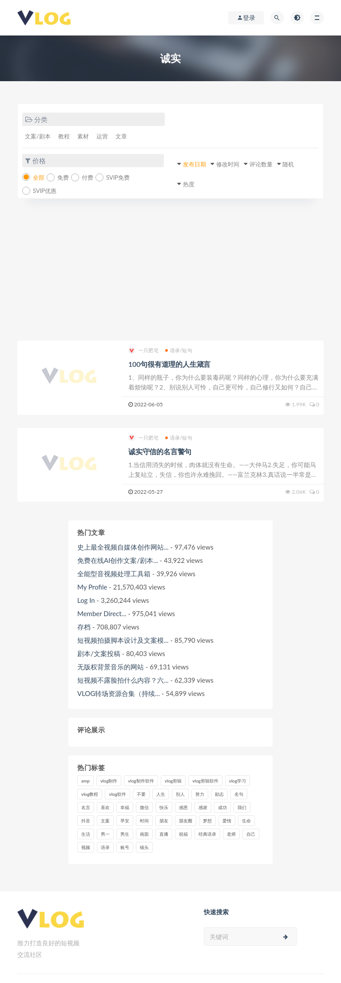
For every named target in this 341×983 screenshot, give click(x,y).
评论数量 (261, 164)
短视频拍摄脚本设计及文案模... (123, 640)
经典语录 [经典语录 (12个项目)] (207, 834)
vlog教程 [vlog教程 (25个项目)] (89, 794)
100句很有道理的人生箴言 (169, 364)
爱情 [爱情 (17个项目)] (226, 820)
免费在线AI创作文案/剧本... (117, 560)
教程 (64, 136)
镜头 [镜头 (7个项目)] (144, 847)
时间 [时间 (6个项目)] (144, 820)
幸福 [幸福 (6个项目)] (124, 807)
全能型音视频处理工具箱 (114, 574)
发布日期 (194, 164)
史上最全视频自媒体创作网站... (123, 547)
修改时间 (227, 164)
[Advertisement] (170, 274)
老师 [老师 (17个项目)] (231, 834)
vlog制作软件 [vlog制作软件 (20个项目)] (141, 780)
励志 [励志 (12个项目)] (219, 794)
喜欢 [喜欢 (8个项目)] (105, 807)
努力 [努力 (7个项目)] (199, 794)
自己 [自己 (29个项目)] (250, 834)
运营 (102, 136)
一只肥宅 (143, 350)
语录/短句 (178, 350)
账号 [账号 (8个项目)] (124, 847)
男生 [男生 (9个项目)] (124, 834)
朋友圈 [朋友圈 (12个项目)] (185, 820)
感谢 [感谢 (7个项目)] (202, 807)
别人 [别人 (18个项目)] (180, 794)
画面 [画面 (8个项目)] (144, 834)
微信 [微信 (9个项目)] (144, 807)
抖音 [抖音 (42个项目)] (85, 820)
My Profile (92, 587)
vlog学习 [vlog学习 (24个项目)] (237, 780)
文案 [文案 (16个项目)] (105, 820)
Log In (86, 600)
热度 (188, 184)
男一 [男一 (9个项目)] (105, 834)
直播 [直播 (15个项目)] (163, 834)
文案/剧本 (38, 136)
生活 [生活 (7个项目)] (85, 834)
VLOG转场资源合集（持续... (118, 693)
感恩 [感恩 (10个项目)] (183, 807)
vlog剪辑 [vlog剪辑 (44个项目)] (173, 780)
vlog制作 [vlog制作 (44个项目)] (108, 780)
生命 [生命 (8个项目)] (246, 820)
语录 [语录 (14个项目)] (105, 847)
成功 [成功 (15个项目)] (222, 807)
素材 (83, 136)
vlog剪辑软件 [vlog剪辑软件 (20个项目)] (205, 780)
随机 (288, 164)
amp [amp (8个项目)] (85, 780)
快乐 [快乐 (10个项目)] (163, 807)
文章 (121, 136)
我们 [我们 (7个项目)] (242, 807)
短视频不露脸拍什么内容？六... (123, 680)
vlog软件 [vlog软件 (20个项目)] (117, 794)
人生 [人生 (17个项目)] (160, 794)
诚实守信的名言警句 (159, 451)
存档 (84, 627)
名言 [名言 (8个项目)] (85, 807)
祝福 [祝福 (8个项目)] (183, 834)
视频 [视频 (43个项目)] (85, 847)
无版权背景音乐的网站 (110, 667)
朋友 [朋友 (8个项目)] (163, 820)
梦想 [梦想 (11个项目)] (207, 820)
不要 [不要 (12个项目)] (141, 794)
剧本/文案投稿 (98, 653)
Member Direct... (101, 613)
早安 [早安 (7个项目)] (124, 820)
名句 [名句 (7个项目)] (238, 794)
